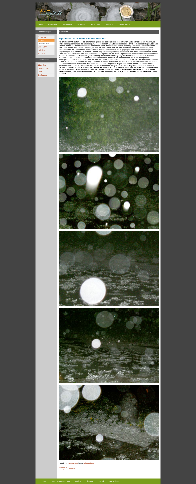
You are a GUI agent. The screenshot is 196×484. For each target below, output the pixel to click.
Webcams (110, 24)
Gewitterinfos (43, 68)
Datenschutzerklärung (61, 481)
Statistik (101, 481)
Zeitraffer (41, 54)
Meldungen (42, 37)
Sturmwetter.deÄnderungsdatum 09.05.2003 (67, 468)
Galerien (41, 50)
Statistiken (42, 65)
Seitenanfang (88, 463)
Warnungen (67, 24)
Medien (78, 481)
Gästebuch (42, 75)
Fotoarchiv (42, 40)
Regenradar (95, 24)
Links (40, 72)
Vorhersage (52, 24)
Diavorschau (73, 463)
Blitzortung (81, 24)
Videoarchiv (42, 47)
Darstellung (114, 481)
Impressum (42, 481)
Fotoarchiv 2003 (43, 43)
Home (40, 24)
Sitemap (89, 481)
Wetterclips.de (124, 24)
